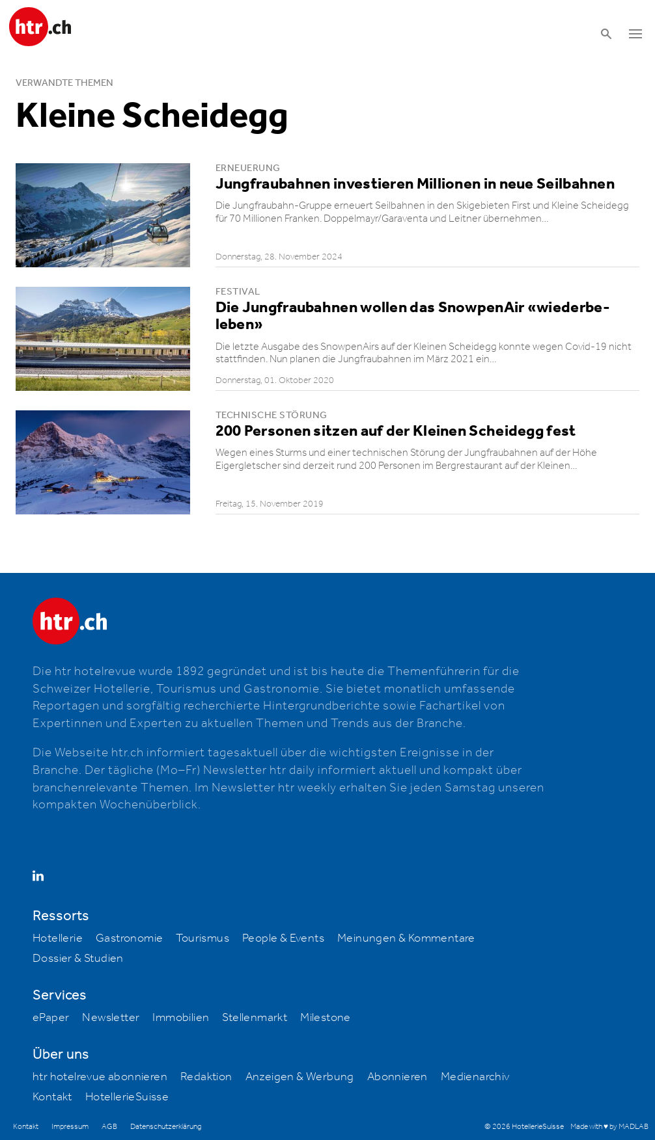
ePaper (51, 1018)
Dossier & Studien (78, 958)
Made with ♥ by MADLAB (609, 1126)
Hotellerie (58, 938)
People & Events (283, 938)
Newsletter (110, 1018)
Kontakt (52, 1097)
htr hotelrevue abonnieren (100, 1077)
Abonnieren (397, 1077)
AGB (109, 1126)
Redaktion (206, 1077)
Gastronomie (129, 938)
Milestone (325, 1018)
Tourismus (202, 938)
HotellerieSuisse (127, 1097)
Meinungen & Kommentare (406, 938)
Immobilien (180, 1018)
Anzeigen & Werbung (299, 1077)
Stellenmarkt (254, 1018)
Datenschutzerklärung (165, 1126)
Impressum (70, 1126)
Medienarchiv (475, 1077)
